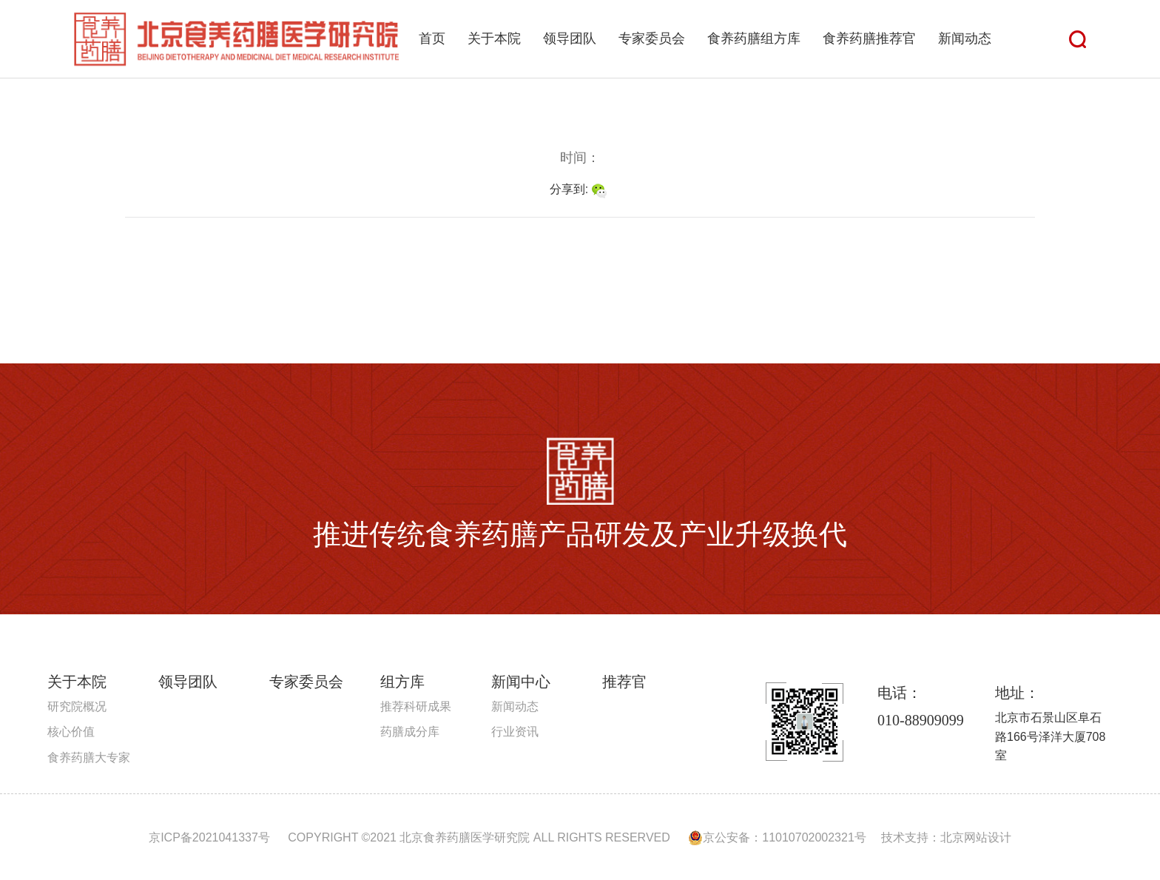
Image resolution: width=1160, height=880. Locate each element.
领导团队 (569, 38)
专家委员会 (651, 38)
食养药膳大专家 (88, 757)
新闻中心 (520, 682)
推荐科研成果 (415, 706)
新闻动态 (964, 38)
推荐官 (624, 682)
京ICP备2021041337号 (209, 837)
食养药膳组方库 (753, 38)
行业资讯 (515, 731)
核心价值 (71, 731)
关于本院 (494, 38)
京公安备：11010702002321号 (777, 837)
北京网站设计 (975, 837)
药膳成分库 (409, 731)
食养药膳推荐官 (869, 38)
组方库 (402, 682)
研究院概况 (77, 706)
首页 (432, 38)
